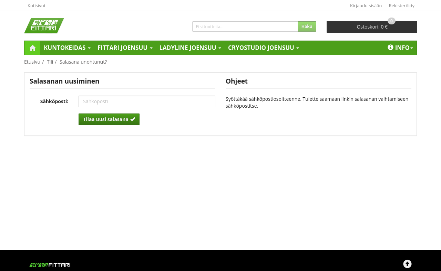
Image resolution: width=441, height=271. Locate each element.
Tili (50, 61)
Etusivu (32, 61)
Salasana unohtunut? (83, 61)
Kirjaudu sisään (366, 5)
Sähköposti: (54, 101)
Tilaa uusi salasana (109, 119)
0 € (376, 25)
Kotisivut (36, 5)
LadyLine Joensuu (191, 48)
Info (400, 48)
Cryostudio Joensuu (263, 48)
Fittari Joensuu (125, 48)
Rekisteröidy (401, 5)
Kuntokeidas (67, 48)
